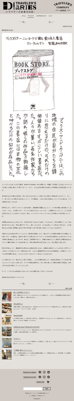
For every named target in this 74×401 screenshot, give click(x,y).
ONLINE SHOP (40, 382)
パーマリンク (20, 277)
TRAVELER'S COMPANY (29, 372)
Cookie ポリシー (41, 395)
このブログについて (41, 16)
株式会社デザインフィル (30, 393)
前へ (24, 22)
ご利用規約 (33, 395)
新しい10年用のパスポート (21, 292)
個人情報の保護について (43, 393)
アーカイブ (31, 16)
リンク (50, 16)
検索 (46, 388)
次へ (50, 22)
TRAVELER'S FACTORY (29, 377)
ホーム (23, 16)
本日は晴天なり (18, 304)
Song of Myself (17, 315)
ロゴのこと (16, 338)
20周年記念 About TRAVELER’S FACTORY (26, 327)
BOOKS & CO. (7, 30)
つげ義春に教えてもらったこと (22, 350)
